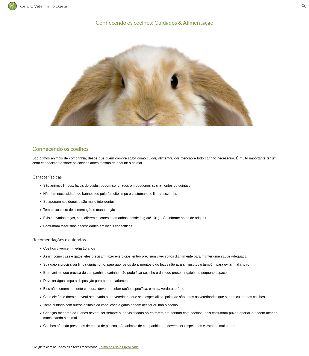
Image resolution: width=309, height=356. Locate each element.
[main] (154, 22)
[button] (304, 6)
